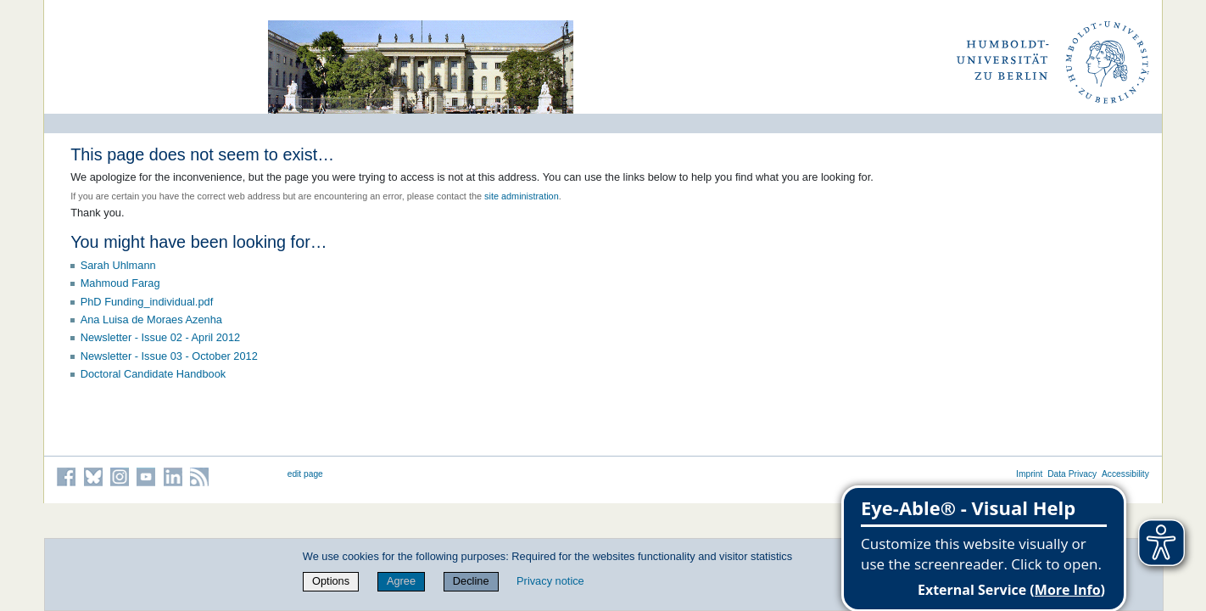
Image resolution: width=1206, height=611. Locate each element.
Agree (401, 581)
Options (330, 581)
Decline (471, 581)
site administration (521, 196)
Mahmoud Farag (120, 283)
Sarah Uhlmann (118, 265)
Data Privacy (1072, 474)
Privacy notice (550, 581)
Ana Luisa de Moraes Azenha (151, 319)
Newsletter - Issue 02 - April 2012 (161, 337)
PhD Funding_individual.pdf (147, 301)
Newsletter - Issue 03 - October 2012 (169, 356)
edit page (305, 474)
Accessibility (1125, 474)
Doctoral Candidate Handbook (153, 373)
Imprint (1029, 474)
